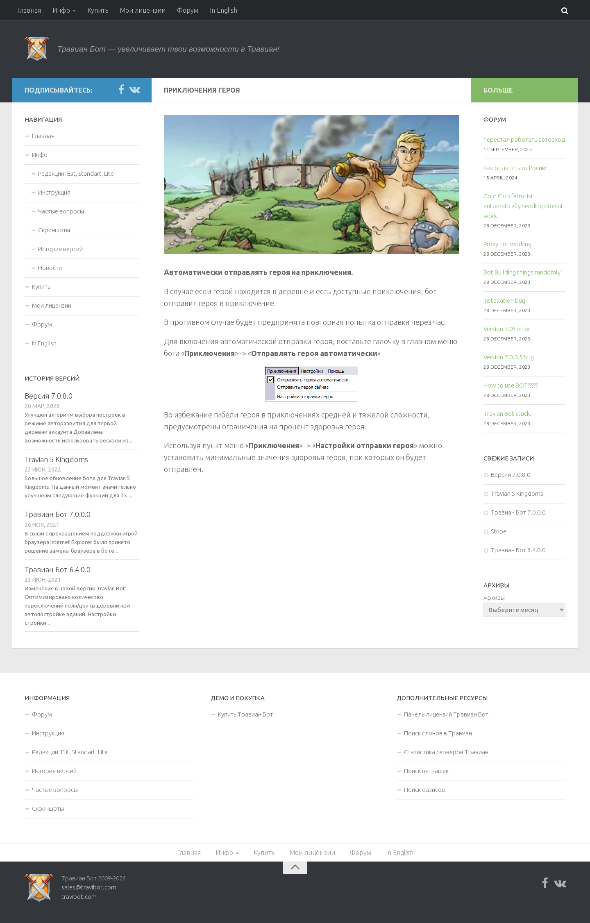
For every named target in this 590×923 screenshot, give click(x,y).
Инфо (61, 10)
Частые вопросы (61, 211)
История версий (60, 248)
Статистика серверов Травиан (446, 751)
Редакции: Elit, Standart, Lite (76, 173)
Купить (97, 10)
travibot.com (79, 896)
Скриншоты (54, 230)
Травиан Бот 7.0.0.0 (58, 514)
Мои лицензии (143, 10)
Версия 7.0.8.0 (49, 396)
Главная (29, 10)
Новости (50, 267)
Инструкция (54, 192)
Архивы (494, 597)
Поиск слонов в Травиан (438, 733)
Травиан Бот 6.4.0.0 (58, 569)
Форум (187, 10)
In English (223, 10)
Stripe (498, 531)
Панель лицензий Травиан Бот (446, 714)
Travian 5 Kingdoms (56, 459)
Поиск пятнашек (426, 770)
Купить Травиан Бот (245, 714)
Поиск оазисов (424, 789)
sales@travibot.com (88, 887)
